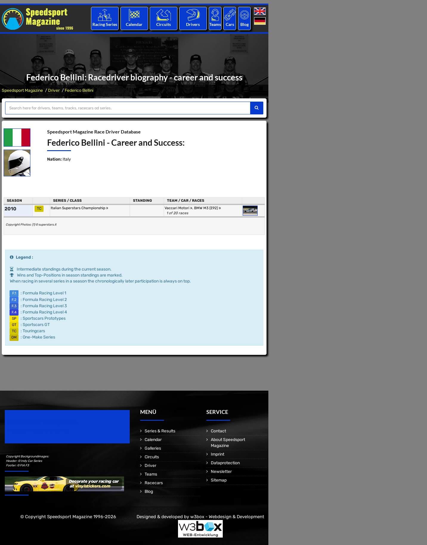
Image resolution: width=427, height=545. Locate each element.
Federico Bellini (79, 90)
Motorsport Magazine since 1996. (39, 430)
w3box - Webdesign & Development (227, 516)
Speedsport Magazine (22, 90)
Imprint (217, 454)
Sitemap (219, 480)
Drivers (193, 24)
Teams (215, 24)
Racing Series (104, 24)
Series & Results (160, 431)
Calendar (134, 24)
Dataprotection (225, 462)
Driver (54, 90)
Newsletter (221, 471)
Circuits (163, 24)
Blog (244, 24)
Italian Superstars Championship (79, 208)
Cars (230, 24)
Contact (218, 431)
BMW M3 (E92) (207, 208)
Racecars (154, 482)
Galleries (153, 448)
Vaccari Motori (178, 208)
